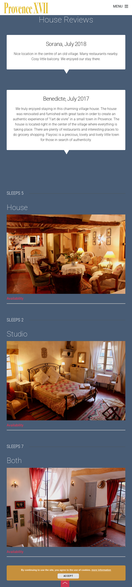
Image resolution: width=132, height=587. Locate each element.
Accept (68, 576)
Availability (15, 298)
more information (101, 570)
